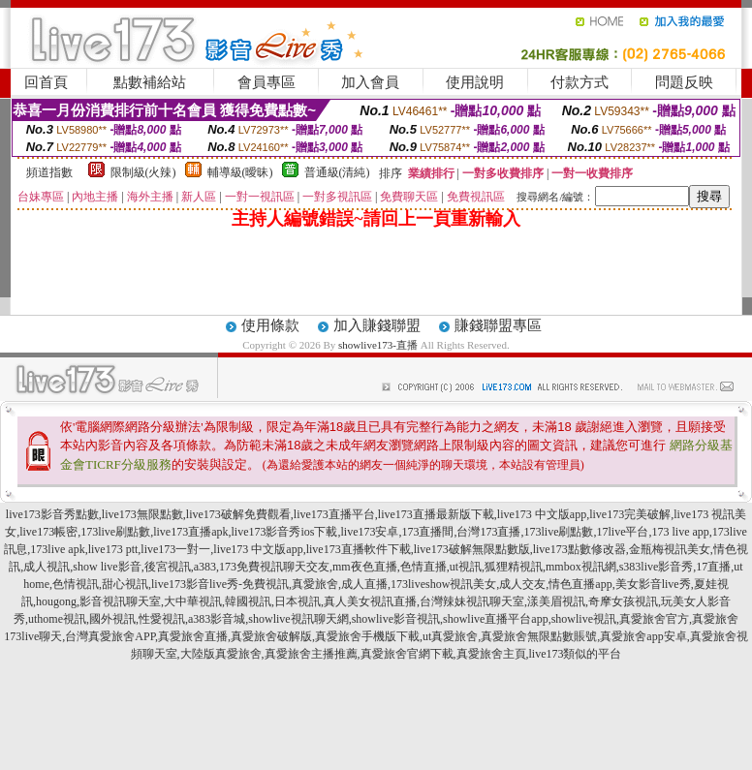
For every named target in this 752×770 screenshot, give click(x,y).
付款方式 (579, 82)
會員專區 (266, 82)
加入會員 (370, 82)
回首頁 (46, 82)
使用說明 (475, 82)
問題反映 (684, 82)
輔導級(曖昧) (240, 172)
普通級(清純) (337, 172)
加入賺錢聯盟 (377, 325)
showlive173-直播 (378, 345)
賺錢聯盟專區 (498, 325)
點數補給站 (149, 82)
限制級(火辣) (143, 172)
